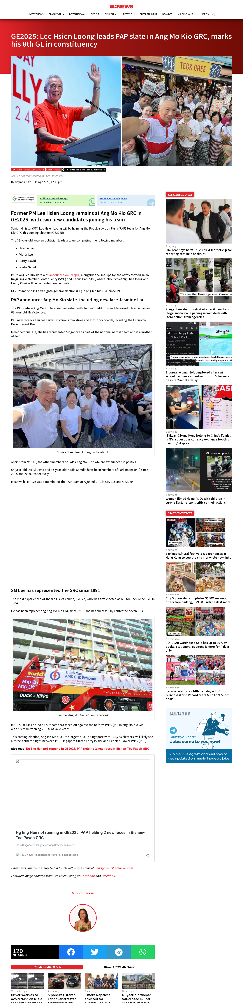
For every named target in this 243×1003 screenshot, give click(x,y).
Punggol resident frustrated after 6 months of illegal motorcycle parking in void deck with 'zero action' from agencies (198, 313)
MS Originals (185, 14)
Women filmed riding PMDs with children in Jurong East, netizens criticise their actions (196, 501)
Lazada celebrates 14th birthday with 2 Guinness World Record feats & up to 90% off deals (197, 695)
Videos (205, 14)
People (95, 14)
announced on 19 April (64, 275)
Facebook (88, 876)
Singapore (55, 14)
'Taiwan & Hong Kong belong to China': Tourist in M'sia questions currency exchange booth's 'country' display (198, 439)
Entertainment (148, 14)
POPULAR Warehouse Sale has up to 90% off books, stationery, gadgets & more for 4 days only (198, 647)
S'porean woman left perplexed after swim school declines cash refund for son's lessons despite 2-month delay (197, 376)
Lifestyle (127, 14)
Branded (167, 14)
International (77, 14)
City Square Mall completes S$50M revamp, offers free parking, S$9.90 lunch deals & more (198, 600)
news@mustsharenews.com (113, 868)
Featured (17, 169)
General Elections (34, 169)
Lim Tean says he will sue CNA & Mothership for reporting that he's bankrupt (199, 252)
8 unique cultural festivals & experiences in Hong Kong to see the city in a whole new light (198, 556)
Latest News (36, 14)
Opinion (109, 14)
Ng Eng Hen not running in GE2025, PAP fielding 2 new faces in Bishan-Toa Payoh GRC (87, 749)
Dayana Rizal (23, 182)
